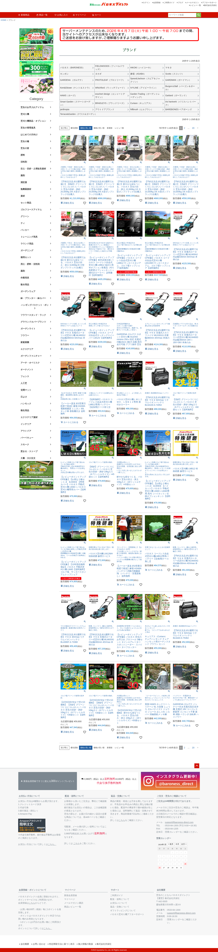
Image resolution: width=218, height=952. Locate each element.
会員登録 (156, 3)
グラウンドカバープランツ (33, 322)
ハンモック (26, 403)
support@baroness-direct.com (179, 822)
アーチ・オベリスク (30, 362)
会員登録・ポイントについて (32, 890)
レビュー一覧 (195, 5)
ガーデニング (27, 250)
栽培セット (26, 257)
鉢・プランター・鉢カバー (33, 298)
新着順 (109, 128)
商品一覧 (42, 15)
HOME (3, 20)
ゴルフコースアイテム (31, 209)
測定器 (24, 182)
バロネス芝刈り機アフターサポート (127, 914)
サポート (115, 890)
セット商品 (26, 202)
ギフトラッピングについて (123, 910)
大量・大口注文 (28, 458)
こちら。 (52, 844)
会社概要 (161, 890)
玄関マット (26, 390)
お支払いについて (118, 903)
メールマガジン (192, 3)
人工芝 (24, 383)
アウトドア (26, 431)
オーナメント (27, 369)
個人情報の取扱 (85, 944)
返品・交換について (120, 796)
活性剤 (24, 162)
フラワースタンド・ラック (33, 315)
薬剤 (23, 175)
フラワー (25, 335)
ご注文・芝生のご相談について (172, 796)
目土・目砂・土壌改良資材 (33, 168)
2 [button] (184, 128)
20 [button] (193, 128)
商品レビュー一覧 (72, 906)
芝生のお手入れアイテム (32, 107)
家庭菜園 (25, 342)
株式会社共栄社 (210, 5)
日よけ (24, 397)
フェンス (25, 376)
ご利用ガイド (169, 3)
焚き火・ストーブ (29, 451)
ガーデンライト (28, 328)
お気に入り (61, 15)
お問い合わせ (39, 944)
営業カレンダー (172, 832)
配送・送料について (74, 796)
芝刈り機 (25, 114)
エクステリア (27, 349)
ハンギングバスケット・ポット (35, 306)
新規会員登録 (70, 895)
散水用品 (25, 284)
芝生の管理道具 (28, 127)
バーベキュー (27, 437)
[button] (198, 128)
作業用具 (25, 277)
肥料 (23, 155)
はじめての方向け (29, 134)
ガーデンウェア (28, 291)
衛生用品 (25, 410)
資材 (23, 196)
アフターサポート (209, 3)
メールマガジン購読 (73, 903)
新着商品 (23, 15)
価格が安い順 (99, 128)
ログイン (146, 3)
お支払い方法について (29, 796)
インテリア (26, 424)
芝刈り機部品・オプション (33, 121)
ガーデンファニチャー (31, 356)
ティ (23, 223)
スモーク (25, 444)
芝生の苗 (25, 148)
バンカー (25, 230)
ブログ (180, 3)
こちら (76, 843)
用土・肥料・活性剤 (30, 264)
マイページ (79, 15)
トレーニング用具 (29, 237)
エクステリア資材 (29, 417)
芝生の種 (25, 141)
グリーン (25, 216)
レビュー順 (119, 128)
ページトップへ (196, 765)
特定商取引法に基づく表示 (61, 944)
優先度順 (74, 128)
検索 (198, 15)
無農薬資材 (26, 189)
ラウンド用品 (27, 243)
